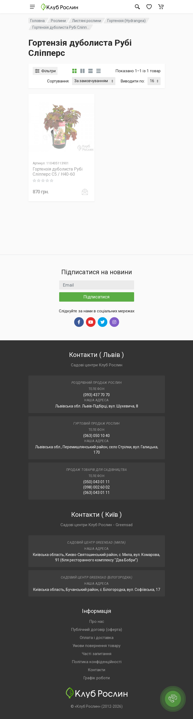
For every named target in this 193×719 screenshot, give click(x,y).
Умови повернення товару (96, 645)
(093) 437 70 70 (96, 395)
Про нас (96, 621)
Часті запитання (96, 653)
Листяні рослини (86, 21)
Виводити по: (133, 81)
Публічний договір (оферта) (96, 629)
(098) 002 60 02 (96, 487)
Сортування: (58, 81)
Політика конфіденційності (97, 661)
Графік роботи (96, 677)
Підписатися (96, 296)
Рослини (58, 21)
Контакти (96, 669)
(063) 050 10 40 (96, 435)
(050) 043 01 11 (96, 482)
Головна (37, 21)
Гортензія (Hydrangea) (126, 21)
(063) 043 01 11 (96, 492)
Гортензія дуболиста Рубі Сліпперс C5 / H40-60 (57, 172)
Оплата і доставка (96, 637)
